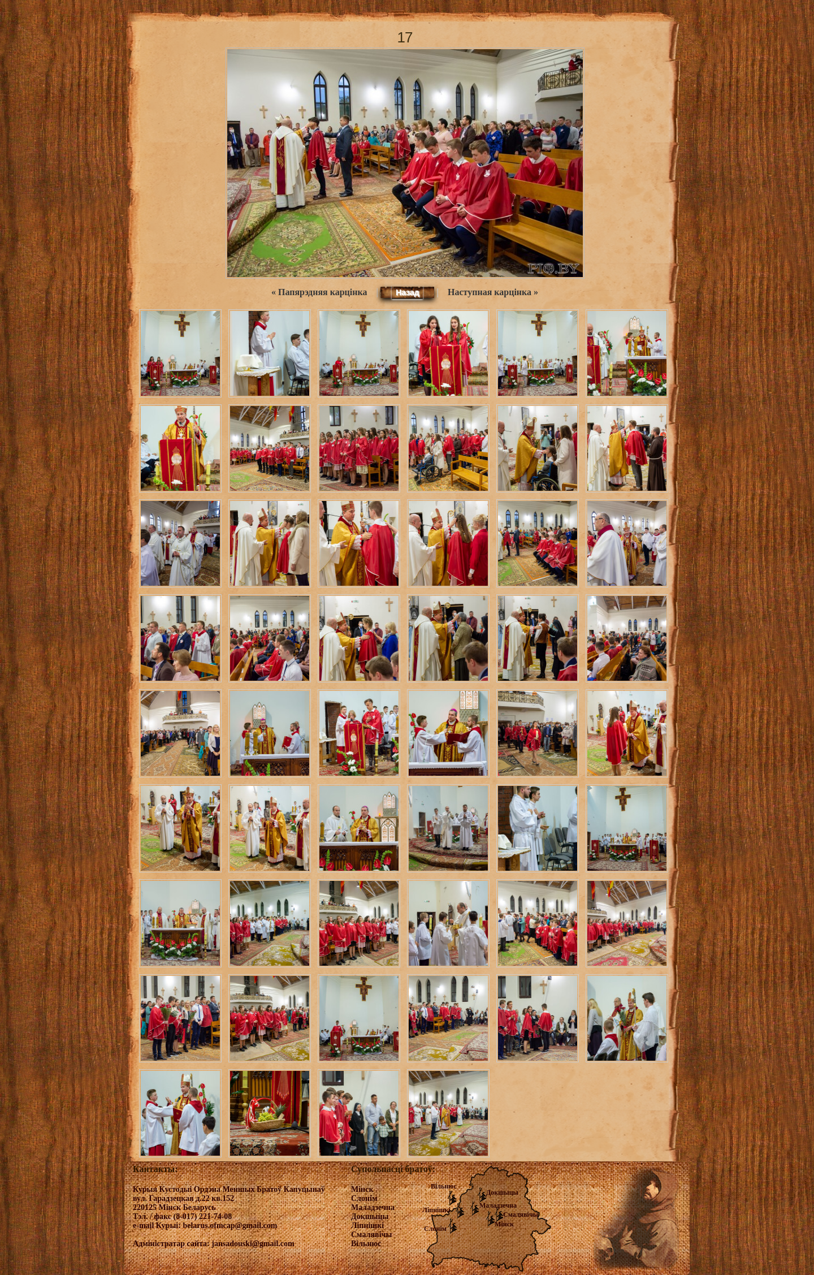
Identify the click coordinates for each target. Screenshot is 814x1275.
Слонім (435, 1229)
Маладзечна (498, 1205)
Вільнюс (444, 1186)
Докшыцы (502, 1192)
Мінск (504, 1224)
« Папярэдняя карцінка (319, 292)
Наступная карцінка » (493, 292)
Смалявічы (520, 1214)
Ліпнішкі (436, 1210)
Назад (407, 292)
